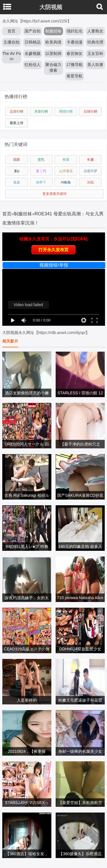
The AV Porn (11, 56)
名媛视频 (33, 53)
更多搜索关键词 (54, 194)
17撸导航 (74, 64)
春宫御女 (74, 53)
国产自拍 (33, 31)
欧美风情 (53, 42)
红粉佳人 (33, 64)
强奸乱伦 (74, 31)
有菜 (65, 160)
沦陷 (90, 182)
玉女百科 (95, 53)
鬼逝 (16, 182)
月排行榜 (41, 112)
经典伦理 (95, 42)
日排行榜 (90, 112)
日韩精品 (33, 42)
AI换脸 (66, 182)
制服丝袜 (53, 31)
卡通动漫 (74, 42)
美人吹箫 (95, 64)
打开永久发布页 (53, 249)
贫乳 (41, 160)
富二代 (41, 171)
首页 (11, 31)
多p (16, 171)
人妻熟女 (95, 31)
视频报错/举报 (53, 265)
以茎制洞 (53, 53)
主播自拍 (11, 42)
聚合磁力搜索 (53, 67)
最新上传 (16, 123)
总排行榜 (16, 112)
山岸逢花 (66, 171)
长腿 (90, 160)
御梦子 (41, 182)
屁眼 (16, 160)
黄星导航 (74, 76)
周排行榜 (66, 112)
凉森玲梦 (90, 171)
